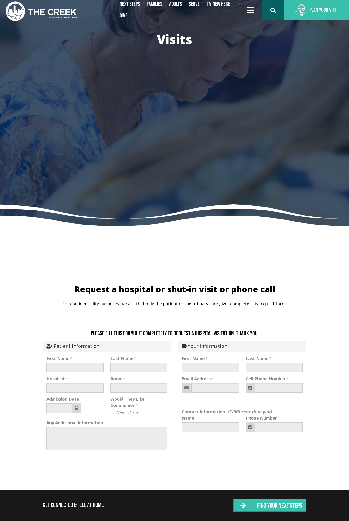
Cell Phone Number (266, 378)
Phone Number (261, 418)
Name (188, 418)
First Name (58, 358)
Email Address (196, 378)
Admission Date (62, 399)
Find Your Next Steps (278, 505)
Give (123, 16)
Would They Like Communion (127, 402)
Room (116, 378)
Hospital (55, 378)
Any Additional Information (74, 422)
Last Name (121, 358)
